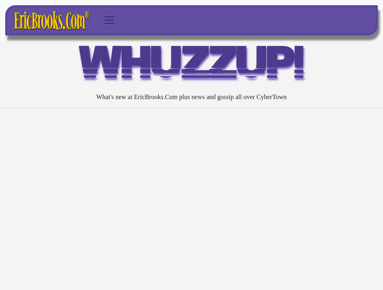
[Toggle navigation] (109, 20)
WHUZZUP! (191, 66)
